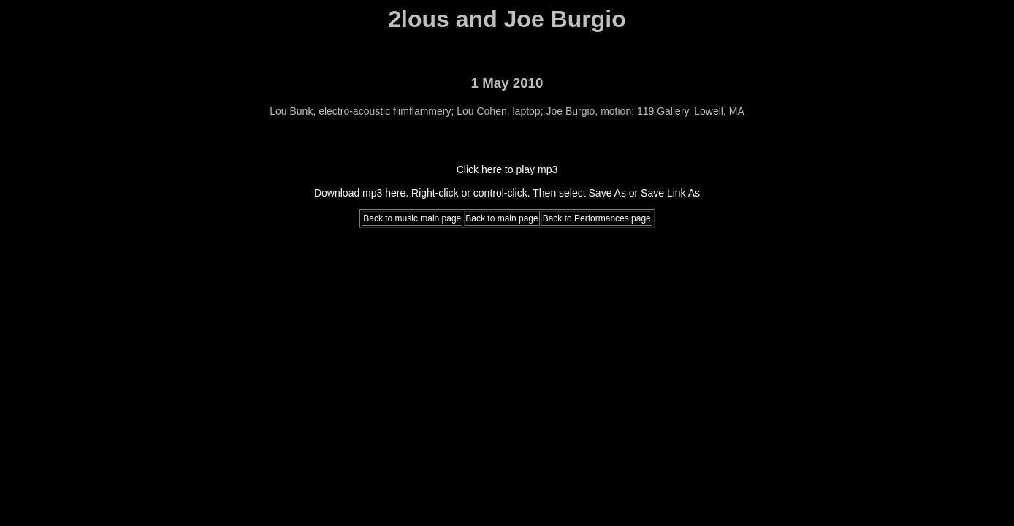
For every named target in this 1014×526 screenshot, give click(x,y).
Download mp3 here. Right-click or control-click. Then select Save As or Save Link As (507, 193)
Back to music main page (412, 218)
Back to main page (501, 218)
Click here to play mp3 (507, 169)
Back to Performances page (597, 218)
